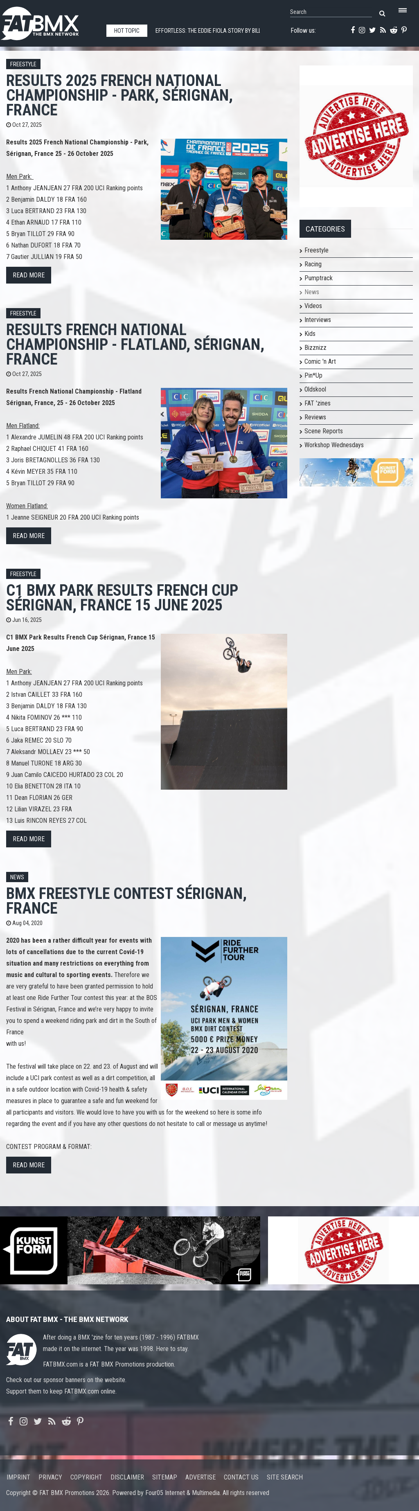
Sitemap (164, 1477)
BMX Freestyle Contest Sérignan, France (126, 900)
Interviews (317, 320)
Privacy (50, 1477)
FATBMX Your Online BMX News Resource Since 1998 (49, 21)
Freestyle (23, 64)
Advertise (200, 1477)
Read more (29, 275)
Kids (309, 334)
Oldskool (315, 389)
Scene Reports (323, 431)
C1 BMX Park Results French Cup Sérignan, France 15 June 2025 (122, 597)
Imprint (18, 1477)
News (17, 877)
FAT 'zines (317, 403)
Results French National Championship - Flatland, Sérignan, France (135, 344)
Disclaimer (127, 1477)
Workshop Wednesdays (334, 445)
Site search (285, 1477)
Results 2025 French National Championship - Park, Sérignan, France (119, 95)
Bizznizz (315, 347)
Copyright (86, 1477)
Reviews (315, 417)
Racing (313, 264)
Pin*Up (313, 375)
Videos (313, 306)
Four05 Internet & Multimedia (182, 1493)
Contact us (241, 1477)
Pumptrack (318, 278)
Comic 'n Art (320, 361)
